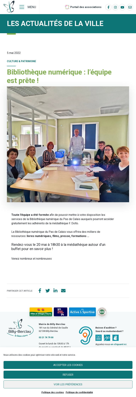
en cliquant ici (118, 344)
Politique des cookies (52, 392)
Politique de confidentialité (79, 392)
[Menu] (27, 7)
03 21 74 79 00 (46, 337)
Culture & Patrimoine (21, 61)
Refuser (68, 374)
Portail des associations (85, 7)
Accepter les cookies (68, 365)
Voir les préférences (68, 384)
